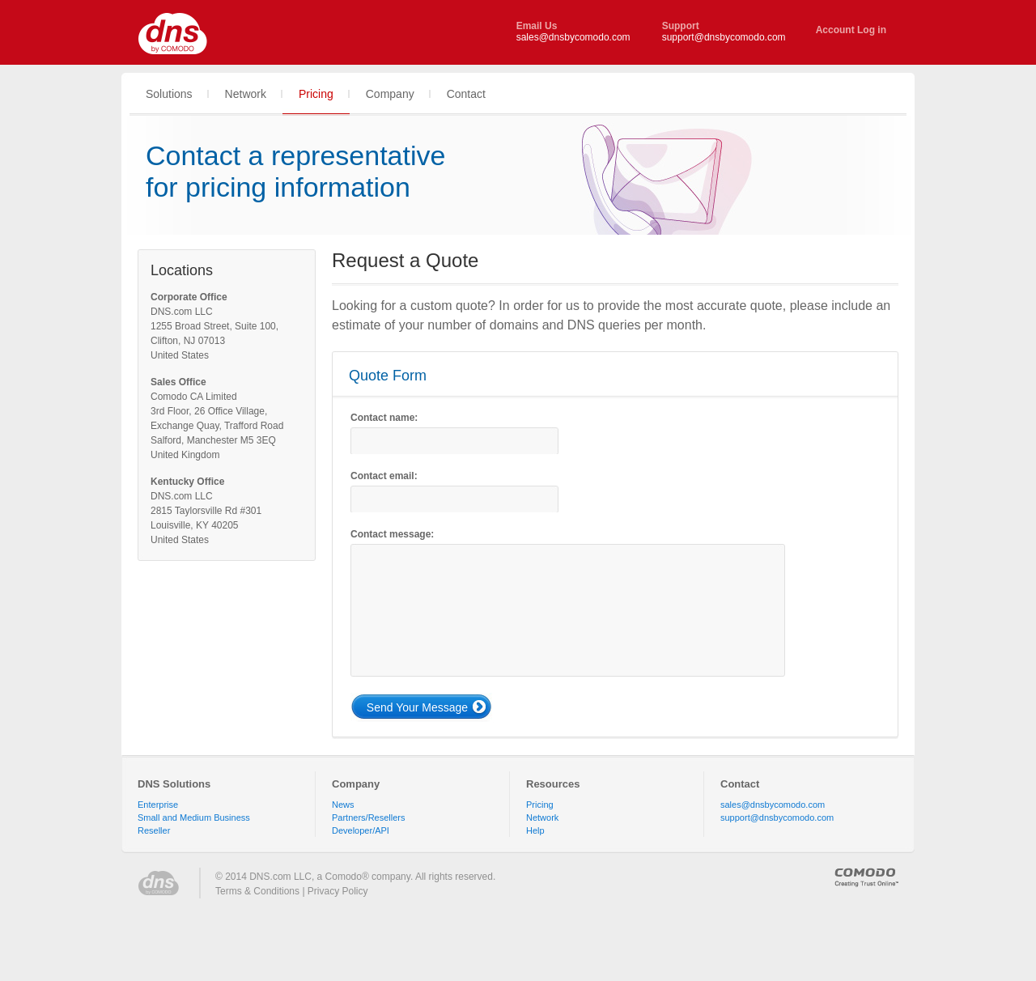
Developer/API (360, 830)
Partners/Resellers (368, 817)
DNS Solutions (174, 784)
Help (535, 830)
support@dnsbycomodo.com (724, 37)
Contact (739, 784)
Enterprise (158, 804)
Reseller (154, 830)
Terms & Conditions (257, 891)
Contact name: (384, 417)
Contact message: (392, 534)
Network (542, 817)
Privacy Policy (338, 891)
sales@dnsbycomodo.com (573, 37)
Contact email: (384, 476)
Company (356, 784)
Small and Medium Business (194, 817)
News (343, 804)
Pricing (540, 804)
